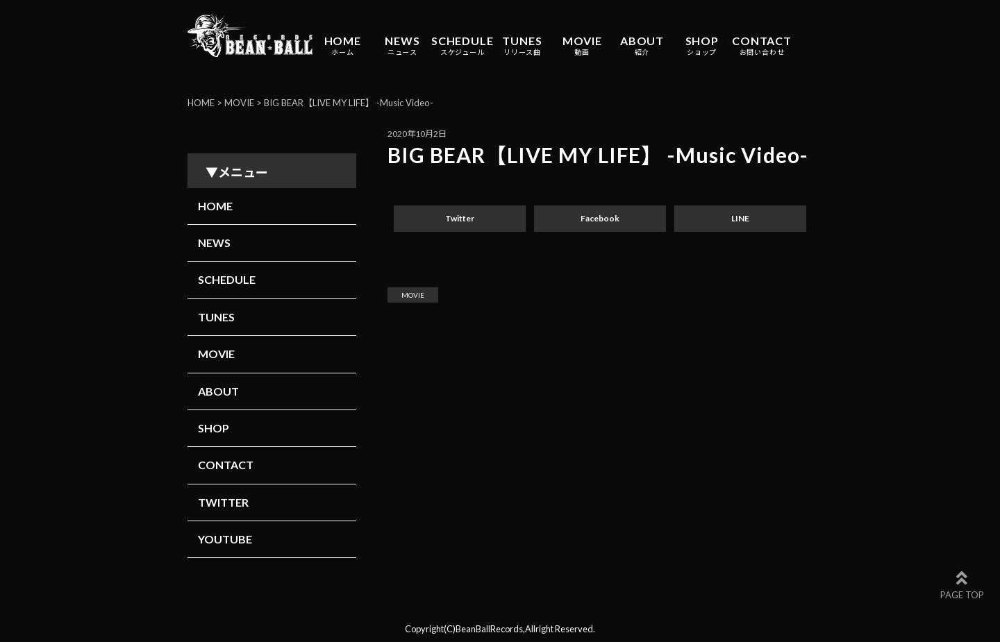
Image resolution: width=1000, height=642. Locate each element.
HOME (342, 45)
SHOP (702, 45)
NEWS (402, 45)
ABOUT (642, 45)
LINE (740, 218)
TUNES (522, 45)
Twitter (459, 218)
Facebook (600, 218)
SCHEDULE (462, 45)
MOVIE (582, 45)
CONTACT (762, 45)
